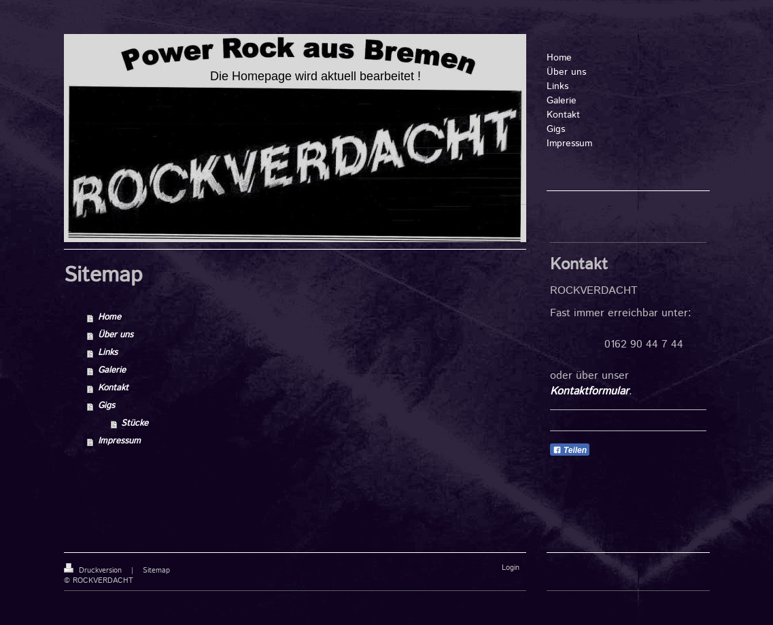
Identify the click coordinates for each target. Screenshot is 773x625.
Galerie (112, 370)
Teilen (570, 450)
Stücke (134, 423)
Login (510, 567)
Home (109, 317)
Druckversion (94, 570)
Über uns (115, 334)
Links (108, 352)
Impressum (119, 441)
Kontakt (113, 388)
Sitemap (156, 570)
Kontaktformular (589, 391)
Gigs (106, 405)
